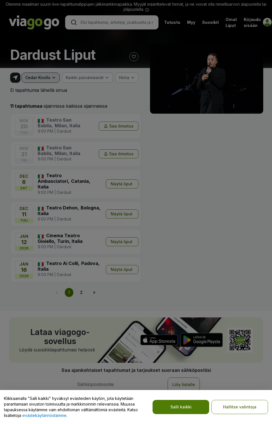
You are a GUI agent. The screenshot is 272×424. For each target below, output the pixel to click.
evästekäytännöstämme (44, 415)
